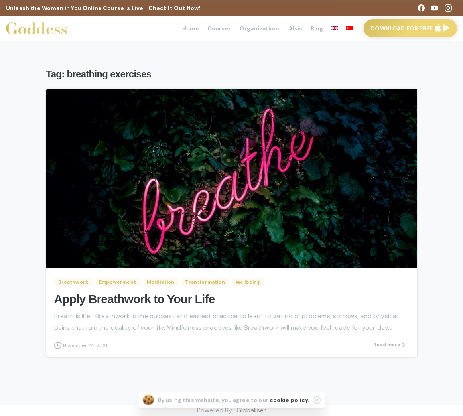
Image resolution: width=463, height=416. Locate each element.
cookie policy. (289, 400)
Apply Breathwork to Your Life (134, 299)
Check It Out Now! (174, 8)
